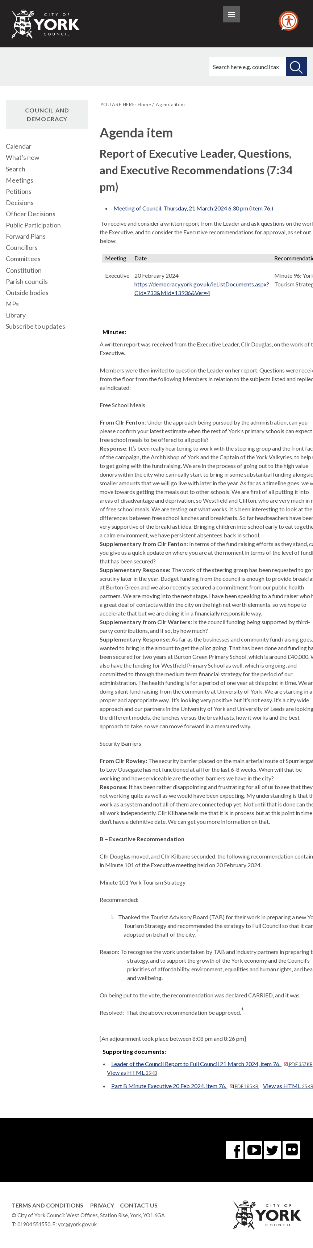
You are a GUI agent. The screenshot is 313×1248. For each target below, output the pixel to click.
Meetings (19, 180)
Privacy (102, 1205)
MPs (12, 304)
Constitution (24, 270)
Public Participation (33, 225)
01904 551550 (33, 1224)
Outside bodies (27, 293)
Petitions (19, 191)
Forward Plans (26, 236)
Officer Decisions (30, 214)
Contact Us (139, 1205)
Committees (23, 259)
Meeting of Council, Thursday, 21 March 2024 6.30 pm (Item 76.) (193, 208)
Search (15, 169)
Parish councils (27, 281)
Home (144, 104)
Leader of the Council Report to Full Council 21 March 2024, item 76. (211, 1063)
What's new (22, 157)
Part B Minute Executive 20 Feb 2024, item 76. (185, 1085)
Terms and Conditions (47, 1205)
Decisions (20, 202)
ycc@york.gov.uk (77, 1224)
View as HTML (132, 1072)
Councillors (22, 247)
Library (16, 315)
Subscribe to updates (35, 326)
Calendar (19, 146)
